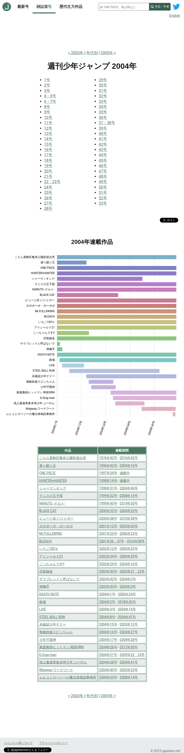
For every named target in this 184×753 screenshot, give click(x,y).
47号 (103, 171)
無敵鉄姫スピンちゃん (56, 632)
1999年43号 (108, 503)
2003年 (77, 53)
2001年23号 (108, 533)
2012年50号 (129, 647)
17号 (48, 155)
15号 (48, 144)
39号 (103, 128)
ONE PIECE (47, 473)
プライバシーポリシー (53, 743)
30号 (103, 85)
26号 (48, 198)
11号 (48, 123)
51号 (103, 192)
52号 (103, 198)
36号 (103, 117)
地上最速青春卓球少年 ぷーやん (63, 662)
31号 (103, 90)
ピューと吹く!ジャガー (56, 518)
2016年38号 (136, 541)
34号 (103, 106)
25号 (48, 192)
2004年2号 (128, 579)
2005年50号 (129, 526)
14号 (48, 139)
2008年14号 (129, 496)
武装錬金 (46, 571)
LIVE (42, 609)
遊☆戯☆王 (47, 465)
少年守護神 (47, 640)
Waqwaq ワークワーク (56, 670)
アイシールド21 (51, 556)
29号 (103, 80)
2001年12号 (108, 526)
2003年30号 (108, 571)
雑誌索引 (44, 6)
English (174, 15)
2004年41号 (129, 662)
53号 (103, 203)
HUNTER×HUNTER (53, 481)
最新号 (23, 6)
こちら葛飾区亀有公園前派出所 (62, 458)
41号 (103, 139)
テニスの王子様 (51, 496)
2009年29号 (129, 556)
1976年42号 (108, 458)
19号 (48, 165)
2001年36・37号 (111, 541)
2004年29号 (129, 511)
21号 (48, 176)
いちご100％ (48, 549)
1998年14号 (108, 481)
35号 (103, 112)
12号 (48, 128)
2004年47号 (127, 617)
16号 (48, 149)
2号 (47, 85)
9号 (47, 112)
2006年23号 (129, 533)
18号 (48, 160)
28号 (48, 208)
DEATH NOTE (49, 594)
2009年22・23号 (132, 655)
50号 (103, 187)
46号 (103, 165)
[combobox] (124, 7)
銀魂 (42, 602)
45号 (103, 160)
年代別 (92, 53)
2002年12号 (108, 549)
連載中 (125, 473)
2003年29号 (108, 564)
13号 (48, 133)
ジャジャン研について (18, 743)
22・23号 (52, 181)
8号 (47, 106)
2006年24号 (127, 594)
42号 (103, 144)
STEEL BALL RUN (52, 617)
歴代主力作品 (70, 6)
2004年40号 (129, 488)
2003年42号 (108, 579)
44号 (103, 155)
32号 (103, 96)
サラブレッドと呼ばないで (59, 579)
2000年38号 (108, 518)
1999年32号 (108, 496)
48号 (103, 176)
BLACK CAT (48, 511)
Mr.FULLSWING (50, 533)
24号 (48, 187)
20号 (48, 171)
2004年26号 (108, 647)
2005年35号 (129, 549)
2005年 (107, 53)
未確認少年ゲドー (52, 624)
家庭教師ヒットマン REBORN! (61, 647)
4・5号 (50, 96)
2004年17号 (108, 640)
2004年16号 (129, 564)
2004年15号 (129, 465)
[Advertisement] (92, 33)
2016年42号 (129, 458)
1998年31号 (108, 488)
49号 (103, 181)
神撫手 (44, 586)
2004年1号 (107, 594)
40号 (103, 133)
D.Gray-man (48, 655)
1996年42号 (108, 465)
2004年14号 (127, 609)
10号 (48, 117)
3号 (47, 90)
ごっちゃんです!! (51, 564)
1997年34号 (108, 473)
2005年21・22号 (132, 571)
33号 (103, 101)
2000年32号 (108, 511)
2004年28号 (129, 640)
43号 (103, 149)
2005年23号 (129, 670)
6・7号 (50, 101)
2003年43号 (108, 586)
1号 (47, 80)
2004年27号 (129, 632)
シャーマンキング (52, 488)
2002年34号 (108, 556)
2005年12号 (129, 624)
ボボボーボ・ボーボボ (56, 526)
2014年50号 (129, 503)
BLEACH (45, 541)
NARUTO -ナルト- (52, 503)
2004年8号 (107, 617)
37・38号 (107, 123)
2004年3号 (128, 586)
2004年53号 (108, 677)
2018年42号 (127, 602)
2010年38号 (129, 518)
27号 (48, 203)
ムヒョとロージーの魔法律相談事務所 (67, 677)
